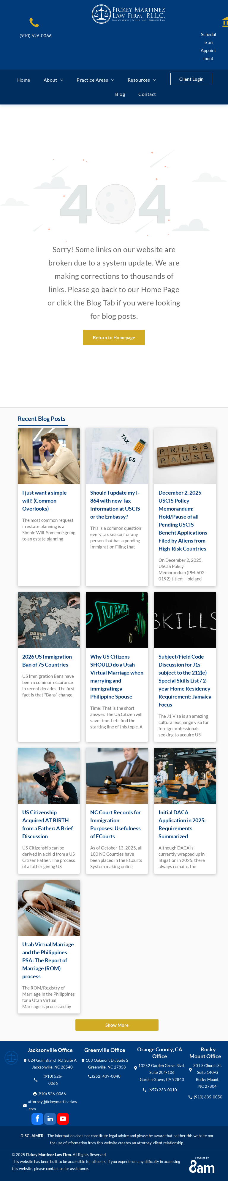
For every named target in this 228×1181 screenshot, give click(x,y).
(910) (48, 1076)
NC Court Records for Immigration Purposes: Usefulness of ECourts (115, 824)
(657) (153, 1089)
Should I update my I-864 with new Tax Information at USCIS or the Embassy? (115, 504)
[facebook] (37, 1119)
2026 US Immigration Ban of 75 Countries (47, 660)
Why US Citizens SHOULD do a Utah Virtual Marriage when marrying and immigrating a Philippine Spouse (116, 676)
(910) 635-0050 (208, 1097)
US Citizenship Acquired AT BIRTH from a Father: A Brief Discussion (47, 824)
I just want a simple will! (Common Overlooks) (44, 500)
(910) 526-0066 (36, 35)
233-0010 (168, 1089)
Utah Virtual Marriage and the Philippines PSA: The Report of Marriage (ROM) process (48, 960)
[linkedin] (50, 1119)
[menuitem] (26, 80)
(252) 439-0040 (106, 1076)
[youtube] (63, 1119)
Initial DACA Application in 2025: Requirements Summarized (182, 824)
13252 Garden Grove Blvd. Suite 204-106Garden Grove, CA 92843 (162, 1072)
